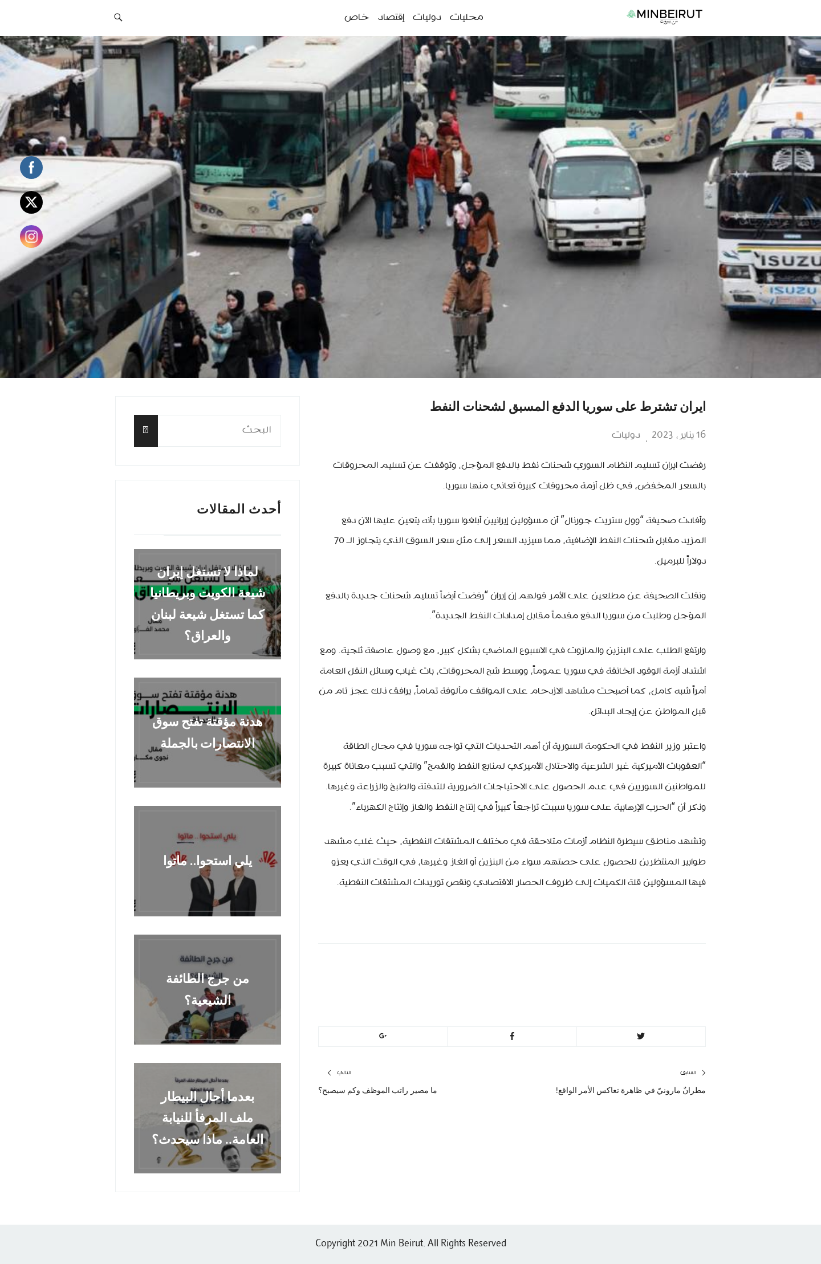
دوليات (626, 435)
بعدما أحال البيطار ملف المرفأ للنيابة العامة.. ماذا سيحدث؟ (207, 1118)
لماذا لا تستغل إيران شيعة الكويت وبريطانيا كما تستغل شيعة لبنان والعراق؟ (207, 603)
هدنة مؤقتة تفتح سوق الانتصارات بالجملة (207, 732)
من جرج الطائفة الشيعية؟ (207, 989)
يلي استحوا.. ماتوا (208, 861)
